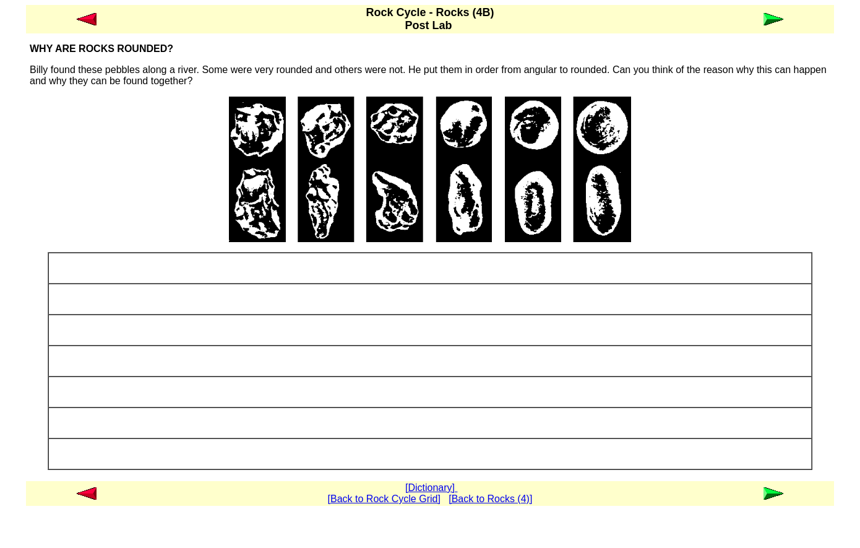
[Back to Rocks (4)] (490, 499)
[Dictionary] (431, 487)
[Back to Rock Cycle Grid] (384, 499)
